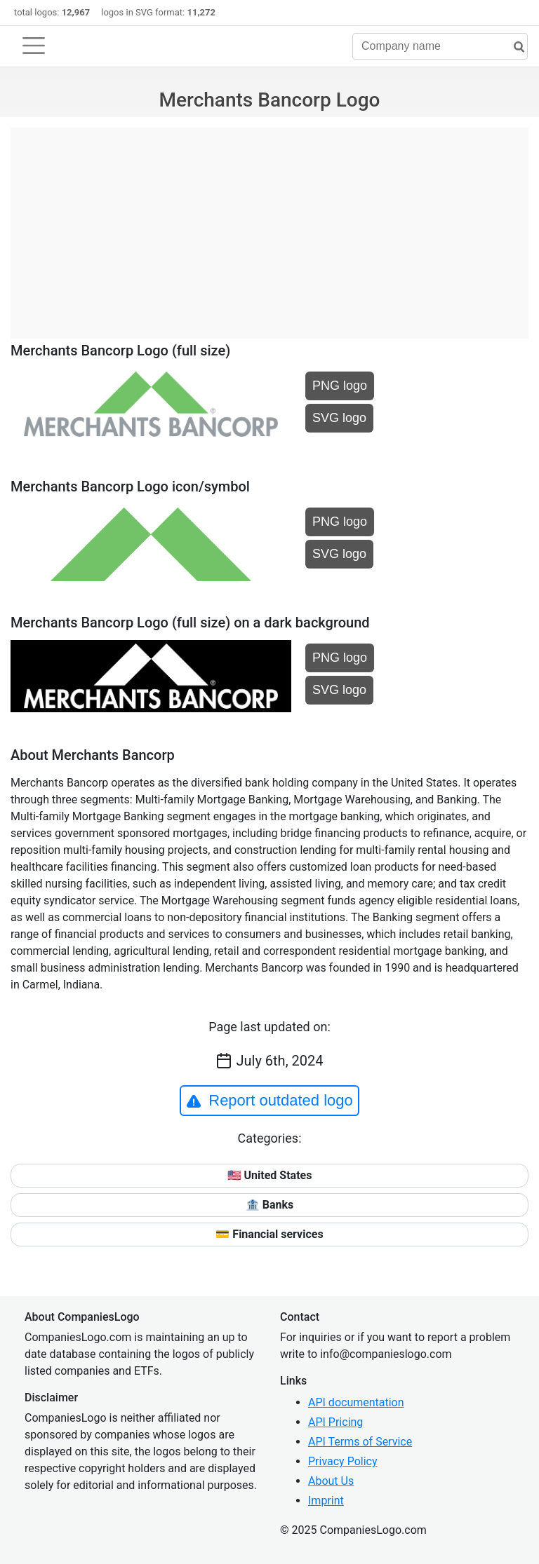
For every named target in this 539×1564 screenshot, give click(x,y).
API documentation (356, 1402)
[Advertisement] (269, 226)
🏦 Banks (269, 1204)
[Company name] (440, 46)
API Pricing (335, 1422)
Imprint (326, 1500)
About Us (331, 1481)
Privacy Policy (343, 1461)
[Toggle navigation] (33, 45)
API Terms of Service (360, 1441)
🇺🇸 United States (269, 1175)
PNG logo (339, 386)
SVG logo (339, 418)
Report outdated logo (269, 1101)
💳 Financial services (269, 1234)
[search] (513, 47)
